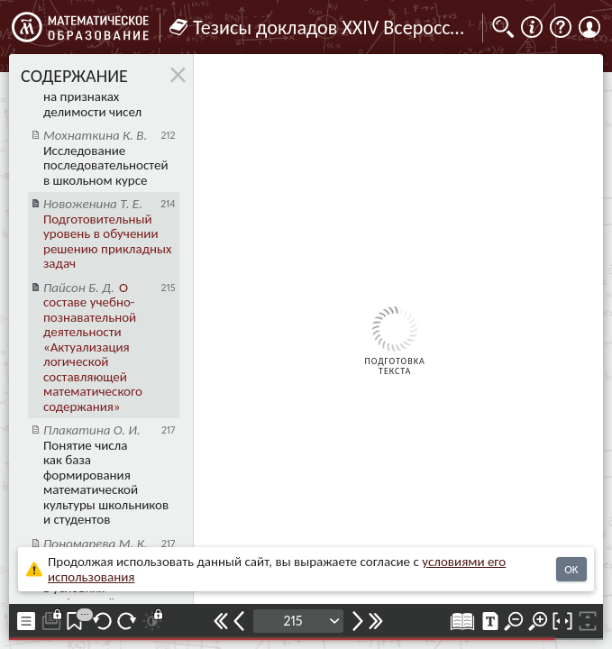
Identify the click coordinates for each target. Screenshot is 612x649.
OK (571, 569)
